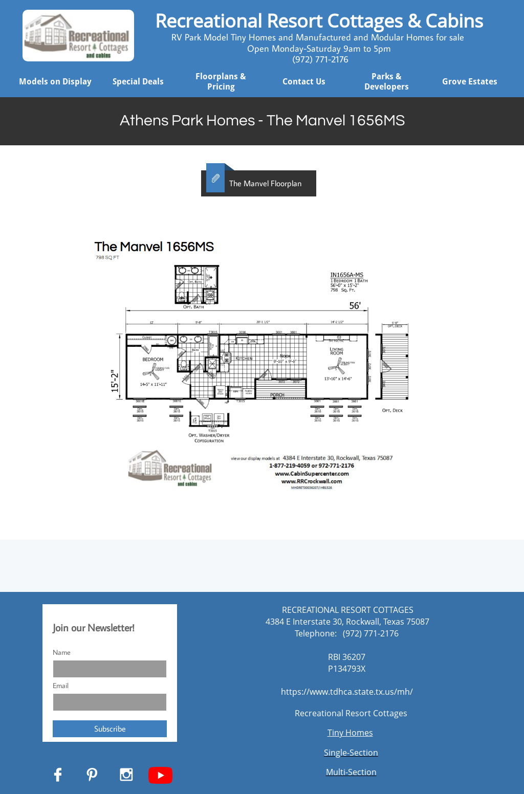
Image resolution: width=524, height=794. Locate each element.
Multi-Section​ (351, 772)
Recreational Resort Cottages (351, 713)
